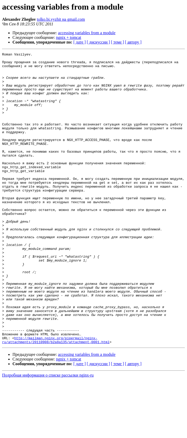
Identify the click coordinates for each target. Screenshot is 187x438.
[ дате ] (79, 42)
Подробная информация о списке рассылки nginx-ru (48, 433)
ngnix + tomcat (68, 37)
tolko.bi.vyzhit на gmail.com (61, 19)
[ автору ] (133, 42)
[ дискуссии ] (98, 42)
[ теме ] (117, 42)
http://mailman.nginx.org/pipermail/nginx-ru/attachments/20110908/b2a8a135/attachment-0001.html (55, 397)
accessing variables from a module (86, 33)
